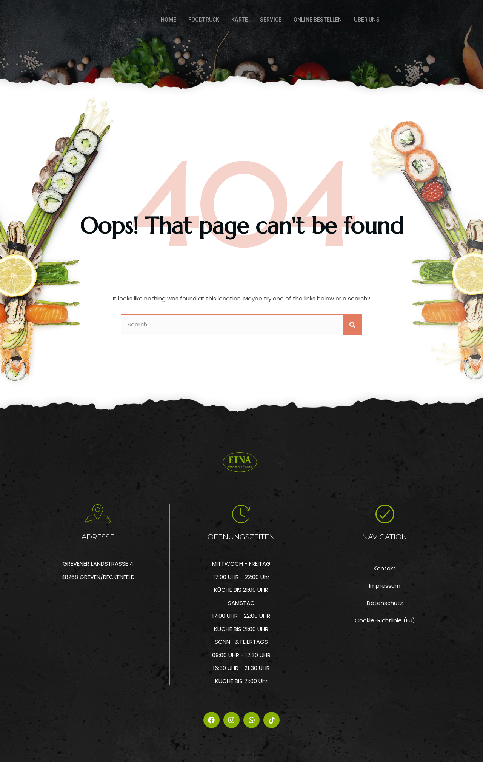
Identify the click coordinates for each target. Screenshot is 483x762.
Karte (239, 20)
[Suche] (352, 325)
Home (168, 20)
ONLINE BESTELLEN (318, 20)
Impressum (384, 586)
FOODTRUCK (203, 20)
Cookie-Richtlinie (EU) (385, 620)
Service (270, 20)
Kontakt (385, 568)
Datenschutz (385, 603)
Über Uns (366, 20)
